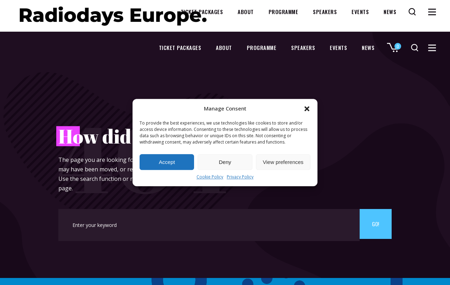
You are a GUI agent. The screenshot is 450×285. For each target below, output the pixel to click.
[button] (306, 108)
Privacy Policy (240, 177)
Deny (225, 162)
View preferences (283, 162)
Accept (167, 162)
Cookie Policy (210, 177)
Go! (375, 225)
